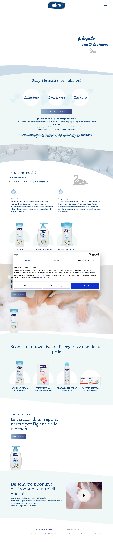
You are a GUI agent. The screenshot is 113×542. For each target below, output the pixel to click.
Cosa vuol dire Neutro (56, 111)
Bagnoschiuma (19, 389)
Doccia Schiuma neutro (66, 251)
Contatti (97, 534)
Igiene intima (43, 389)
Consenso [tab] (27, 260)
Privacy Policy (43, 277)
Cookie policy (73, 534)
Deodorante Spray (66, 389)
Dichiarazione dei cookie (86, 534)
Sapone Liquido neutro (43, 251)
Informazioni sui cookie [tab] (86, 260)
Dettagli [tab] (56, 260)
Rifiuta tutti (28, 286)
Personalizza (56, 286)
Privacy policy (64, 534)
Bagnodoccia (19, 250)
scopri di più (18, 295)
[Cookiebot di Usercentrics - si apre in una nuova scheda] (90, 254)
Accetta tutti (85, 286)
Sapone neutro (90, 389)
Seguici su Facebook (44, 530)
